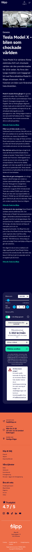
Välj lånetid (7, 307)
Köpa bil (5, 454)
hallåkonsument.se (20, 397)
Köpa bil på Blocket (8, 459)
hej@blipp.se (11, 422)
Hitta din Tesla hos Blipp (11, 125)
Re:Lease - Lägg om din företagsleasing (13, 476)
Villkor (4, 494)
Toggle (7, 317)
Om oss (5, 492)
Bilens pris (8, 296)
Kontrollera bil (6, 472)
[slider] (8, 300)
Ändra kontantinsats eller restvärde (17, 323)
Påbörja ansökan (17, 349)
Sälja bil (5, 456)
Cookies (5, 542)
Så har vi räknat (17, 342)
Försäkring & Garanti (8, 485)
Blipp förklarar (6, 488)
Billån (4, 467)
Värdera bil (5, 470)
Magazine (6, 32)
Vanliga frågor (11, 439)
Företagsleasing (7, 474)
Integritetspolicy (25, 542)
